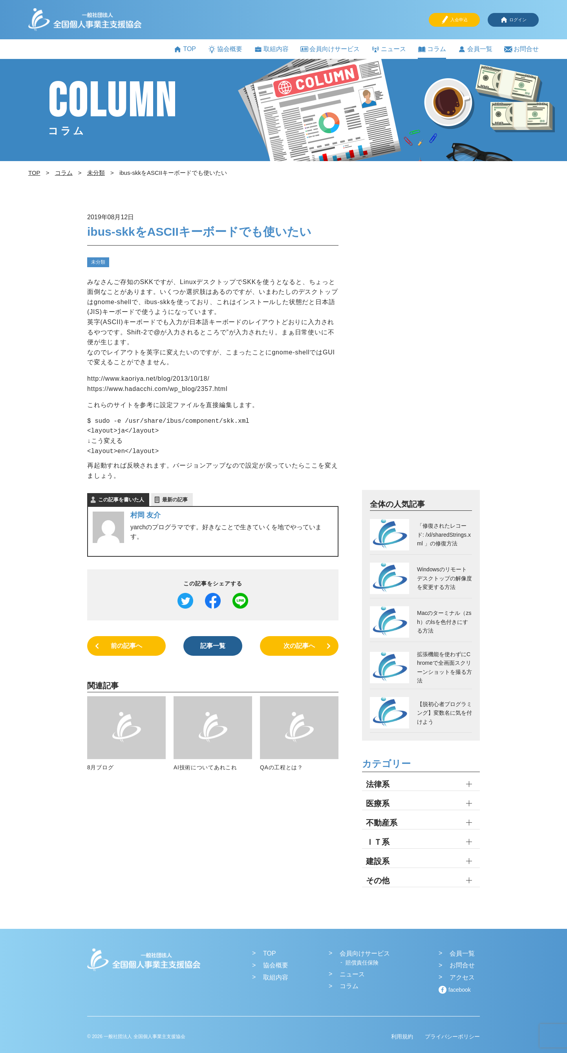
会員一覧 (475, 49)
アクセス (462, 977)
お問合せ (521, 49)
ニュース (388, 49)
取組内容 (271, 49)
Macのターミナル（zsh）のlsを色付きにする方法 (444, 622)
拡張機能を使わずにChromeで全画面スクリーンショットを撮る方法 (444, 667)
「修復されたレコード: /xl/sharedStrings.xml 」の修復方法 (444, 535)
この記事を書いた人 (121, 500)
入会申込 (454, 20)
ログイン (513, 20)
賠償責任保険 (362, 962)
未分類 (98, 262)
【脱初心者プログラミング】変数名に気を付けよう (444, 713)
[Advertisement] (421, 350)
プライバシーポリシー (452, 1036)
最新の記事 (175, 500)
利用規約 (402, 1036)
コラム (432, 49)
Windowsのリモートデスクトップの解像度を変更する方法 (444, 578)
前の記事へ (126, 645)
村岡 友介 (145, 515)
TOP (185, 49)
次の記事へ (299, 645)
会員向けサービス (330, 49)
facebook (459, 990)
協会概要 (225, 49)
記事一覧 (212, 645)
